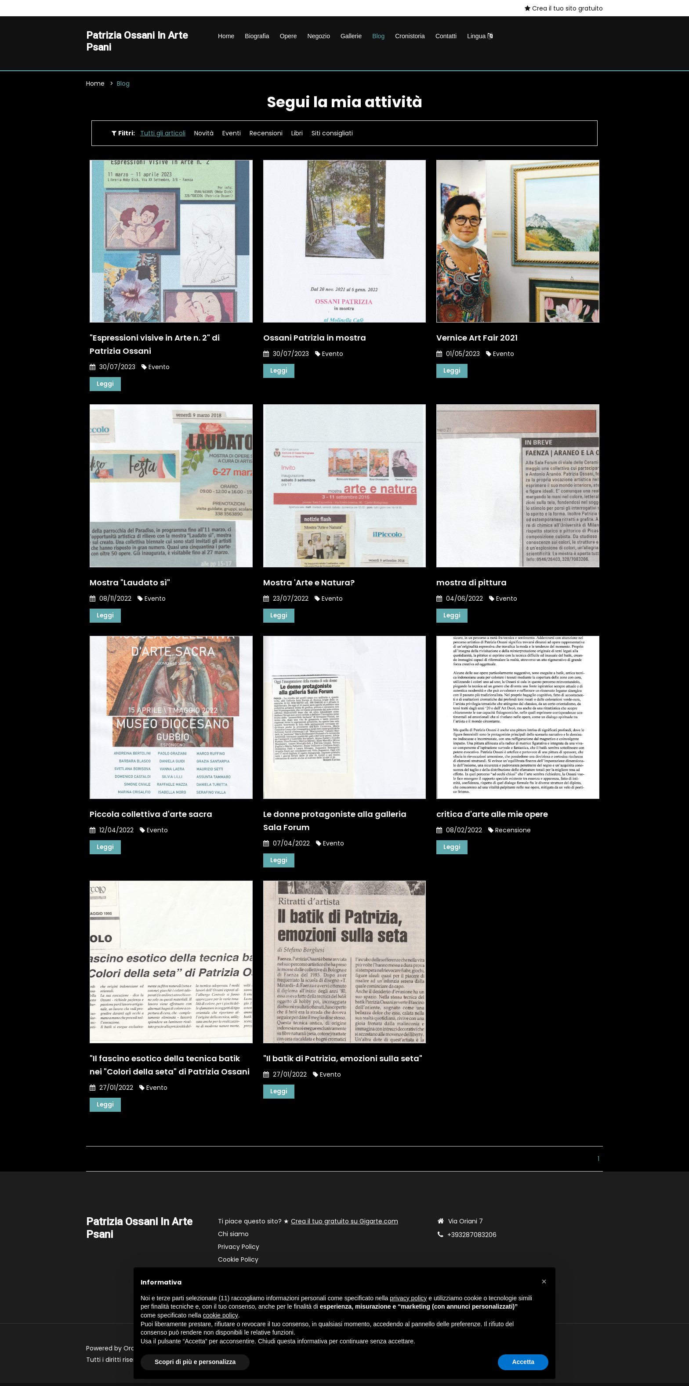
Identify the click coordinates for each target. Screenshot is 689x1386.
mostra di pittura (471, 584)
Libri (297, 134)
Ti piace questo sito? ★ (308, 1224)
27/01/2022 (111, 1090)
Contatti (446, 36)
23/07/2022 (285, 600)
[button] (544, 1281)
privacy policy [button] (408, 1298)
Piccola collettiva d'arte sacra (151, 816)
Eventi (231, 134)
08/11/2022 (110, 600)
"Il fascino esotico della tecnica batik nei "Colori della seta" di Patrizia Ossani (170, 1068)
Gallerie (351, 36)
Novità (204, 134)
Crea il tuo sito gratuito (564, 8)
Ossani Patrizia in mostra (314, 339)
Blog (378, 36)
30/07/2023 (112, 368)
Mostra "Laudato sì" (130, 584)
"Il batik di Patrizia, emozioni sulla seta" (342, 1061)
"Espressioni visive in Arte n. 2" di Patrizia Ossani (155, 346)
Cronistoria (410, 36)
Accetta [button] (523, 1361)
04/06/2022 (459, 600)
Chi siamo (233, 1237)
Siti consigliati (332, 134)
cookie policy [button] (220, 1315)
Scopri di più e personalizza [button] (195, 1361)
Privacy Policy (238, 1249)
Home (226, 36)
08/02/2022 (459, 832)
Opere (288, 36)
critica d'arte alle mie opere (492, 816)
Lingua (480, 36)
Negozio (319, 36)
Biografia (257, 36)
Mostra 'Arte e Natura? (309, 584)
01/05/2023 (458, 355)
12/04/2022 (112, 832)
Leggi (105, 385)
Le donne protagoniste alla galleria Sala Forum (334, 823)
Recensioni (266, 134)
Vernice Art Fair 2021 (477, 339)
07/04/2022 (286, 845)
